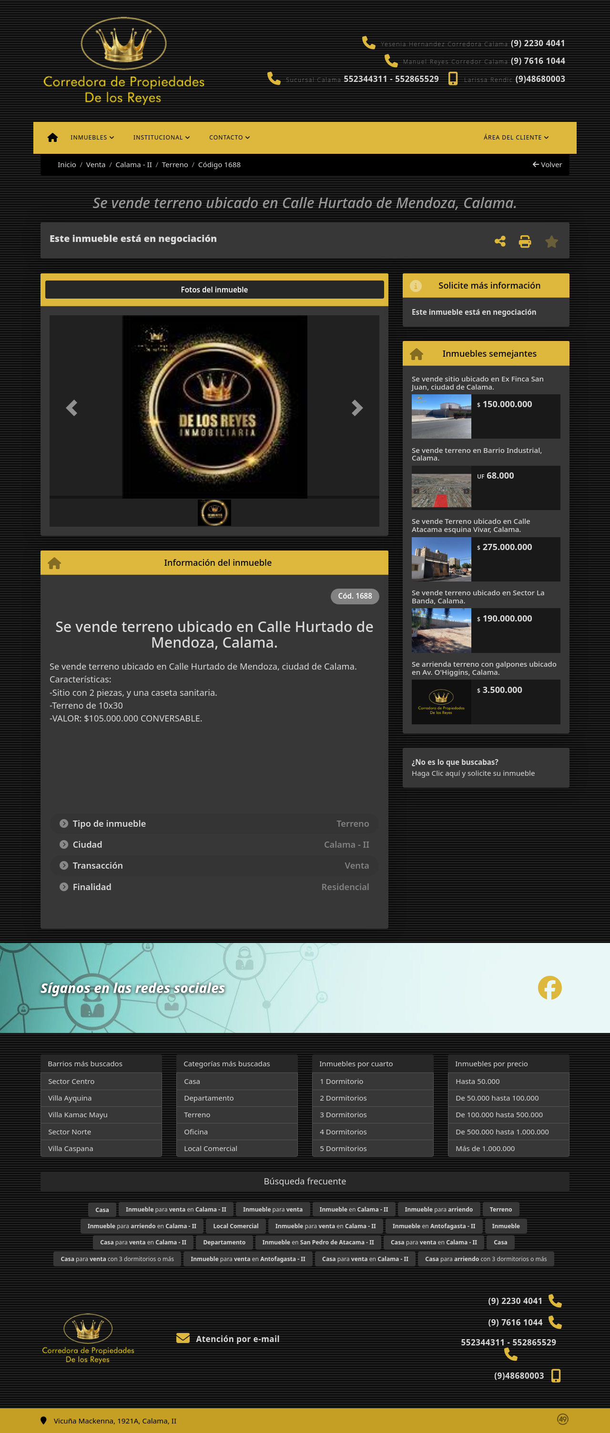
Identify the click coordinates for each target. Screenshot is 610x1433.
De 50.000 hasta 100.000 (497, 1097)
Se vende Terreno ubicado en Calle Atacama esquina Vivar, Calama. (471, 525)
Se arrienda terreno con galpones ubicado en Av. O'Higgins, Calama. (484, 668)
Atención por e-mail (228, 1338)
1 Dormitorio (341, 1081)
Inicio (62, 164)
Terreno (175, 164)
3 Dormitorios (343, 1114)
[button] (74, 408)
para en (176, 1209)
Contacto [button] (226, 137)
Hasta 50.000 (478, 1081)
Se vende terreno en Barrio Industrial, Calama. (477, 454)
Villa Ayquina (70, 1097)
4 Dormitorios (343, 1131)
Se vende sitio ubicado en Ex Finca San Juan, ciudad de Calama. (478, 382)
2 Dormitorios (343, 1097)
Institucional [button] (158, 137)
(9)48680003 (541, 78)
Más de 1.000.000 (485, 1148)
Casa (192, 1081)
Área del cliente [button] (513, 137)
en (354, 1209)
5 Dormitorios (343, 1148)
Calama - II (133, 164)
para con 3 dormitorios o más (117, 1259)
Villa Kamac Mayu (78, 1114)
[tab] (86, 290)
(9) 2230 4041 (538, 43)
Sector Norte (69, 1131)
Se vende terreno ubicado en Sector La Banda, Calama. (478, 596)
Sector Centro (71, 1081)
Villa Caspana (70, 1148)
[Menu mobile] (53, 137)
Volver (547, 164)
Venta (96, 164)
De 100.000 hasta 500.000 (499, 1114)
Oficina (196, 1131)
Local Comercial (210, 1148)
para (273, 1209)
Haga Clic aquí (436, 773)
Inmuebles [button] (89, 137)
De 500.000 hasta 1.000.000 (502, 1131)
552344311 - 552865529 (391, 78)
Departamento (209, 1097)
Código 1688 (219, 164)
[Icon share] (549, 988)
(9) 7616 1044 (538, 60)
